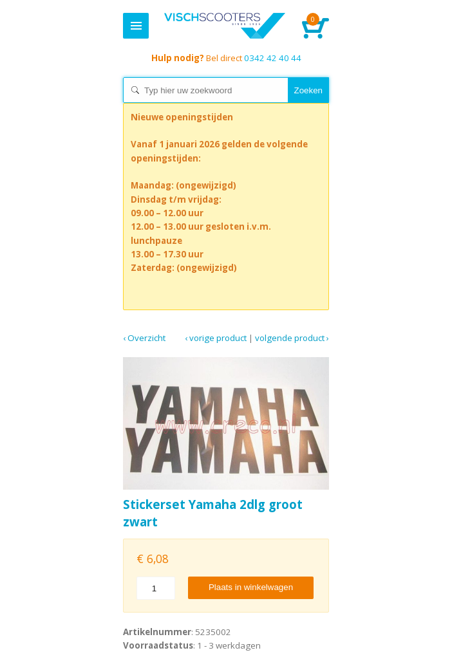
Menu (136, 26)
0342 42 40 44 (226, 58)
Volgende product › (292, 338)
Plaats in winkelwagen (251, 587)
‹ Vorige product (216, 338)
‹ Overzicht (144, 338)
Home (224, 26)
